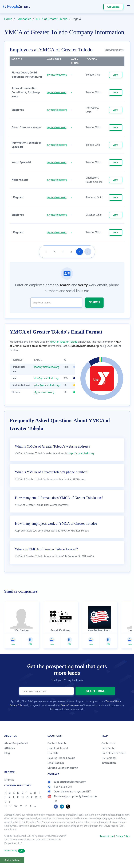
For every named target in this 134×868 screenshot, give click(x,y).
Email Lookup (56, 763)
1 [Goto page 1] (54, 251)
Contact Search (57, 743)
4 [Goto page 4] (79, 251)
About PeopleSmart (16, 743)
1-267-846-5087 (60, 786)
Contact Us (108, 743)
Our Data (53, 753)
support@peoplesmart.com (67, 782)
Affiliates (9, 748)
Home (8, 19)
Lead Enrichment (58, 748)
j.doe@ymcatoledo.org (47, 385)
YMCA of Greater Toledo (52, 19)
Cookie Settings (12, 860)
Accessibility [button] (14, 851)
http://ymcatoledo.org (81, 453)
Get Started (113, 7)
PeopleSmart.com (69, 705)
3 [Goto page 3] (71, 251)
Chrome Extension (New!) (63, 768)
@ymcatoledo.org (57, 74)
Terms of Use (112, 702)
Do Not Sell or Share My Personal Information (113, 758)
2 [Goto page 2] (63, 251)
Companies (24, 19)
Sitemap (9, 779)
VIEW (116, 75)
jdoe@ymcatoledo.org (46, 367)
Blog (7, 753)
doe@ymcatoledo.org (46, 378)
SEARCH (94, 302)
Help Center (108, 748)
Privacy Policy (17, 705)
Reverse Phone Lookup (61, 758)
